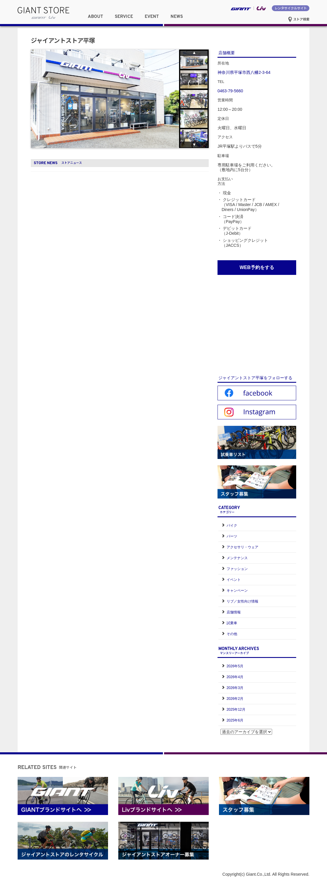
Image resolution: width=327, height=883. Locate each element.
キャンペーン (237, 590)
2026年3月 (235, 688)
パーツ (232, 536)
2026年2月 (235, 699)
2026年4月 (235, 677)
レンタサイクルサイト (290, 8)
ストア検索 (298, 19)
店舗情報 (234, 612)
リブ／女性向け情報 (242, 601)
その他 (232, 634)
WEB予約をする (257, 267)
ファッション (237, 569)
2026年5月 (235, 666)
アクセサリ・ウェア (242, 547)
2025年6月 (235, 720)
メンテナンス (237, 558)
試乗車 (232, 623)
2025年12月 (236, 709)
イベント (234, 580)
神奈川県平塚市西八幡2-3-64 (244, 72)
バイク (232, 525)
